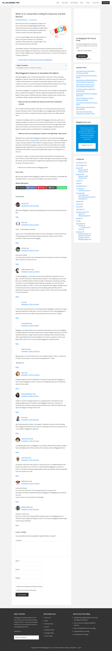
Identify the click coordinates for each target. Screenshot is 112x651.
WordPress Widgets (83, 239)
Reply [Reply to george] (17, 217)
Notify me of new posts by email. (26, 590)
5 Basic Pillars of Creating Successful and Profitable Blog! (35, 60)
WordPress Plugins (83, 233)
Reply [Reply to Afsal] (17, 243)
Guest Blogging (82, 195)
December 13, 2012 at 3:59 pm (30, 304)
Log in (79, 648)
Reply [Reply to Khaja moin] (17, 367)
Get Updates (82, 56)
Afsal (22, 222)
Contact (46, 627)
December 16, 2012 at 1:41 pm (30, 225)
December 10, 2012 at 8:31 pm (30, 509)
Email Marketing (80, 186)
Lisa (22, 302)
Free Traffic (79, 193)
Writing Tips (81, 178)
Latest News (79, 209)
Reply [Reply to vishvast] (17, 264)
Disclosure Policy (49, 630)
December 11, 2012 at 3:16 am (30, 460)
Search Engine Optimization (85, 197)
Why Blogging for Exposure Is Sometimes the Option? (29, 67)
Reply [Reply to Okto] (17, 388)
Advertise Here (48, 624)
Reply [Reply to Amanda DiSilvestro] (17, 412)
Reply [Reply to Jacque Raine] (17, 344)
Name (18, 561)
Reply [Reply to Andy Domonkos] (17, 297)
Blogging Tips (82, 176)
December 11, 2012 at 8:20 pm (30, 420)
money (33, 140)
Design (78, 183)
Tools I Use (47, 617)
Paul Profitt (24, 458)
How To (78, 206)
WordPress (79, 232)
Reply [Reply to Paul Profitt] (17, 476)
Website (18, 578)
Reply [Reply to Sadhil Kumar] (17, 502)
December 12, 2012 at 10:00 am (30, 375)
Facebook (80, 225)
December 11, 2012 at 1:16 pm (30, 441)
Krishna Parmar (25, 439)
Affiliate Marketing (83, 215)
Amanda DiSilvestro (27, 394)
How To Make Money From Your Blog (85, 628)
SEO (77, 221)
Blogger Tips (81, 171)
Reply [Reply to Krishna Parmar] (17, 452)
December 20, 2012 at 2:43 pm (30, 206)
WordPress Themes (83, 190)
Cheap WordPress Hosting (81, 631)
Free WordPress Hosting (81, 634)
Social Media (81, 198)
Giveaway (78, 201)
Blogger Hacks (82, 170)
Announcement (80, 162)
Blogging (78, 174)
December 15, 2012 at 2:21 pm (30, 250)
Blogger (78, 168)
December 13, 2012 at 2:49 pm (30, 325)
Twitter (80, 229)
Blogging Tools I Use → (87, 146)
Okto (22, 373)
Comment (19, 540)
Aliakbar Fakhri (25, 507)
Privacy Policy (48, 636)
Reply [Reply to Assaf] (17, 433)
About (46, 621)
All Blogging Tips (46, 648)
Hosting (78, 204)
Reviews (78, 218)
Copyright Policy (49, 633)
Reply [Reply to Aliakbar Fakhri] (17, 525)
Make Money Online (81, 212)
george (23, 203)
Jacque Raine (25, 323)
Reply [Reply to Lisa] (17, 318)
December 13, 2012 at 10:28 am (30, 351)
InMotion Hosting (64, 648)
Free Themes (79, 188)
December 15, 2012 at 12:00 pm (30, 272)
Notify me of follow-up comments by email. (29, 586)
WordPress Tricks (83, 237)
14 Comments (33, 20)
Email (18, 569)
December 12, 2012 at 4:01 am (30, 396)
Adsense (80, 214)
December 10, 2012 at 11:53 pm (30, 483)
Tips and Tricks (85, 227)
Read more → (18, 631)
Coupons (78, 180)
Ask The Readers (80, 165)
